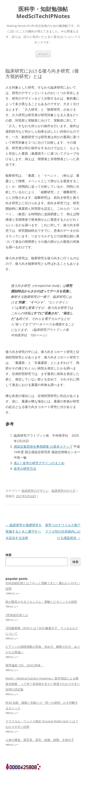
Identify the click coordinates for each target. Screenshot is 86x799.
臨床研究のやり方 (63, 491)
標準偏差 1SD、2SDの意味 (25, 665)
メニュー (43, 54)
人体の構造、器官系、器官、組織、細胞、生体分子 (40, 740)
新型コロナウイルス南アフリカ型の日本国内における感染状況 (62, 531)
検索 (8, 555)
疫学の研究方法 (25, 468)
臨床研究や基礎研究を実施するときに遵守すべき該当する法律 (24, 531)
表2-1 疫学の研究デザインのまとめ (39, 463)
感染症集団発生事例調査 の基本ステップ (43, 446)
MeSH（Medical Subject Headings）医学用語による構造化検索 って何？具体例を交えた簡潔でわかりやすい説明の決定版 (43, 683)
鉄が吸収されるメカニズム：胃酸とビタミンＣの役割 (41, 602)
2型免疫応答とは (17, 615)
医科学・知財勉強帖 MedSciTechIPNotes (43, 13)
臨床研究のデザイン (35, 491)
